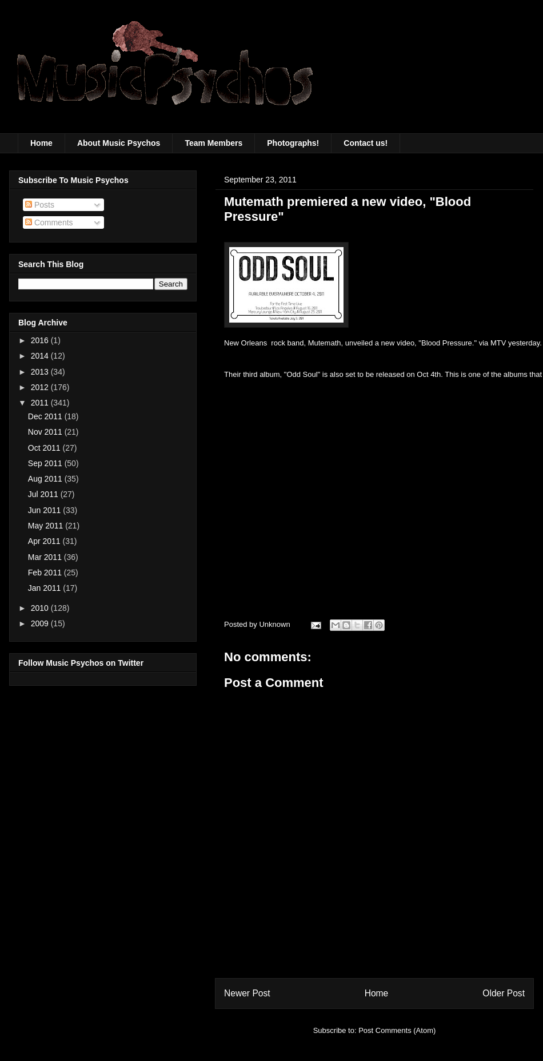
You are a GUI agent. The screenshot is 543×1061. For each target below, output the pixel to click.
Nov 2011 (46, 431)
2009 (41, 623)
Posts (39, 204)
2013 (41, 371)
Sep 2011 (46, 463)
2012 (41, 387)
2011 (41, 402)
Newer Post (247, 993)
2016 (41, 340)
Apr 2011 (45, 541)
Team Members (213, 143)
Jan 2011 (45, 588)
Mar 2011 (46, 557)
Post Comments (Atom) (397, 1030)
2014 (41, 355)
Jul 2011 (44, 494)
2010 (41, 608)
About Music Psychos (118, 143)
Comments (49, 222)
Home (41, 143)
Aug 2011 (46, 478)
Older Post (503, 993)
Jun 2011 (45, 510)
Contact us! (366, 143)
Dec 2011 (46, 416)
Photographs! (293, 143)
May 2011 (46, 525)
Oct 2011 (45, 447)
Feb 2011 (46, 572)
